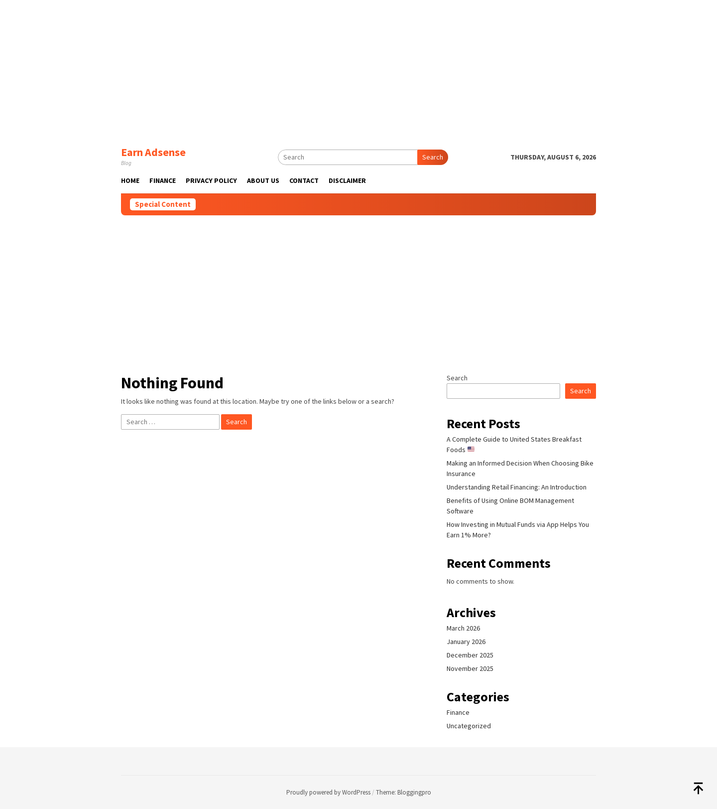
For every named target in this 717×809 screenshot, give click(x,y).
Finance (458, 712)
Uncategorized (469, 725)
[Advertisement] (358, 70)
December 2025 (470, 654)
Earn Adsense (153, 152)
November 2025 (470, 668)
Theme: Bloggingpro (403, 792)
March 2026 (463, 628)
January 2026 (466, 641)
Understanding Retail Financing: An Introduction (517, 487)
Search (432, 157)
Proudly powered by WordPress (328, 792)
